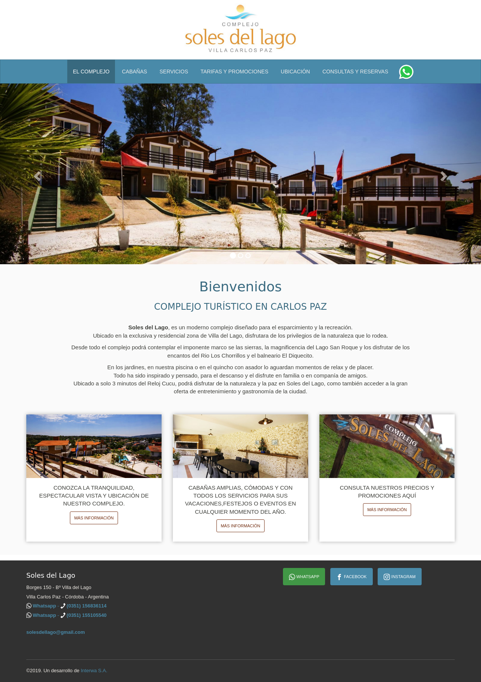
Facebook (351, 577)
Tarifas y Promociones (234, 72)
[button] (36, 174)
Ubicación (295, 72)
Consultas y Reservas (355, 72)
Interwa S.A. (94, 670)
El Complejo (91, 72)
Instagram (400, 577)
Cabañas (134, 72)
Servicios (173, 72)
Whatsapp (304, 577)
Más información (93, 518)
